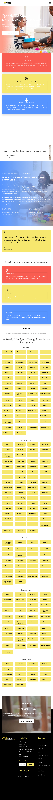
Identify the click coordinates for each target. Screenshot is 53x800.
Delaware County (26, 590)
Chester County (26, 659)
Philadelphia (26, 347)
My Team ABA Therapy (41, 770)
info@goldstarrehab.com (26, 749)
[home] (6, 3)
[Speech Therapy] (7, 352)
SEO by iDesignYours (25, 771)
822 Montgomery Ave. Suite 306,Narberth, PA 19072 (25, 744)
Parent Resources (43, 755)
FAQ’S (39, 752)
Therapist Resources (44, 765)
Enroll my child (10, 33)
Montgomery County (26, 440)
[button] (50, 3)
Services (40, 748)
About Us (40, 742)
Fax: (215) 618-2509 (25, 756)
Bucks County (26, 538)
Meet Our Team (42, 745)
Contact (40, 762)
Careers (40, 758)
